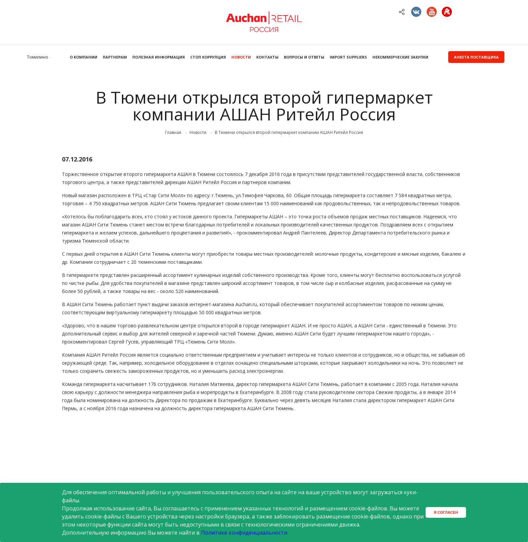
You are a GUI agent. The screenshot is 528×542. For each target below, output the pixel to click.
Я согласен (446, 512)
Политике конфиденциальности (244, 532)
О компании (83, 57)
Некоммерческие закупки (400, 57)
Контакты (267, 57)
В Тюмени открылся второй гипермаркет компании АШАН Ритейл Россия (289, 133)
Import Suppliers (348, 57)
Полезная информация (158, 57)
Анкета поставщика (476, 57)
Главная (173, 133)
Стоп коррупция (208, 57)
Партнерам (115, 57)
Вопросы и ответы (304, 57)
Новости (241, 57)
